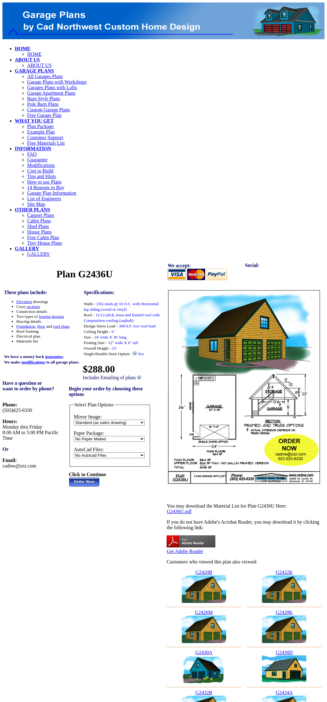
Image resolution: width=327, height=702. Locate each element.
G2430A (203, 652)
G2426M (204, 612)
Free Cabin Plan (43, 237)
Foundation (25, 326)
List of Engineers (44, 198)
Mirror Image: (88, 416)
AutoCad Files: (89, 449)
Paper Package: (89, 433)
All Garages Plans (45, 76)
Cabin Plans (39, 220)
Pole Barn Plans (43, 104)
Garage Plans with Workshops (57, 82)
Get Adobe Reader (185, 551)
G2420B (204, 572)
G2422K (284, 572)
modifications (33, 362)
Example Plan (41, 132)
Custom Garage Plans (48, 109)
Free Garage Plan (44, 115)
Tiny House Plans (44, 243)
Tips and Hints (41, 176)
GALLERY (38, 254)
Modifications (41, 165)
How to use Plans (44, 182)
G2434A (284, 692)
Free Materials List (46, 143)
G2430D (284, 652)
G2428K (284, 612)
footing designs (51, 316)
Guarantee (37, 159)
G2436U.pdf (179, 511)
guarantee (54, 356)
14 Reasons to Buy (45, 187)
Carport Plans (40, 215)
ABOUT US (39, 65)
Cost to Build (40, 170)
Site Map (36, 204)
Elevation (24, 301)
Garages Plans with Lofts (52, 87)
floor (41, 326)
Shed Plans (38, 226)
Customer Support (45, 137)
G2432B (204, 692)
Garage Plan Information (51, 193)
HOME (34, 54)
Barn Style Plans (43, 98)
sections (33, 306)
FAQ (32, 154)
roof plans (61, 326)
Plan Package (40, 126)
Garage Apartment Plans (51, 93)
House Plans (39, 232)
